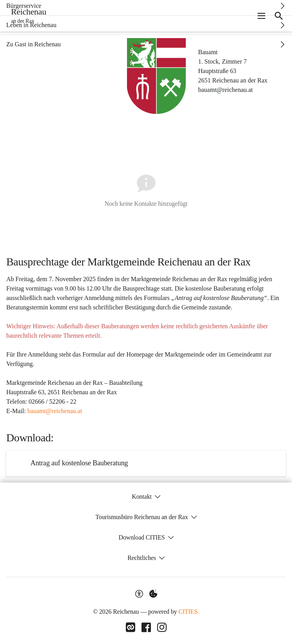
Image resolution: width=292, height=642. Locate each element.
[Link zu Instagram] (162, 627)
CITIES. (188, 611)
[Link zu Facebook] (146, 627)
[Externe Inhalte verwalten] (153, 594)
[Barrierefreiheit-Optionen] (139, 594)
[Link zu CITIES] (130, 627)
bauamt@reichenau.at (54, 411)
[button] (156, 76)
